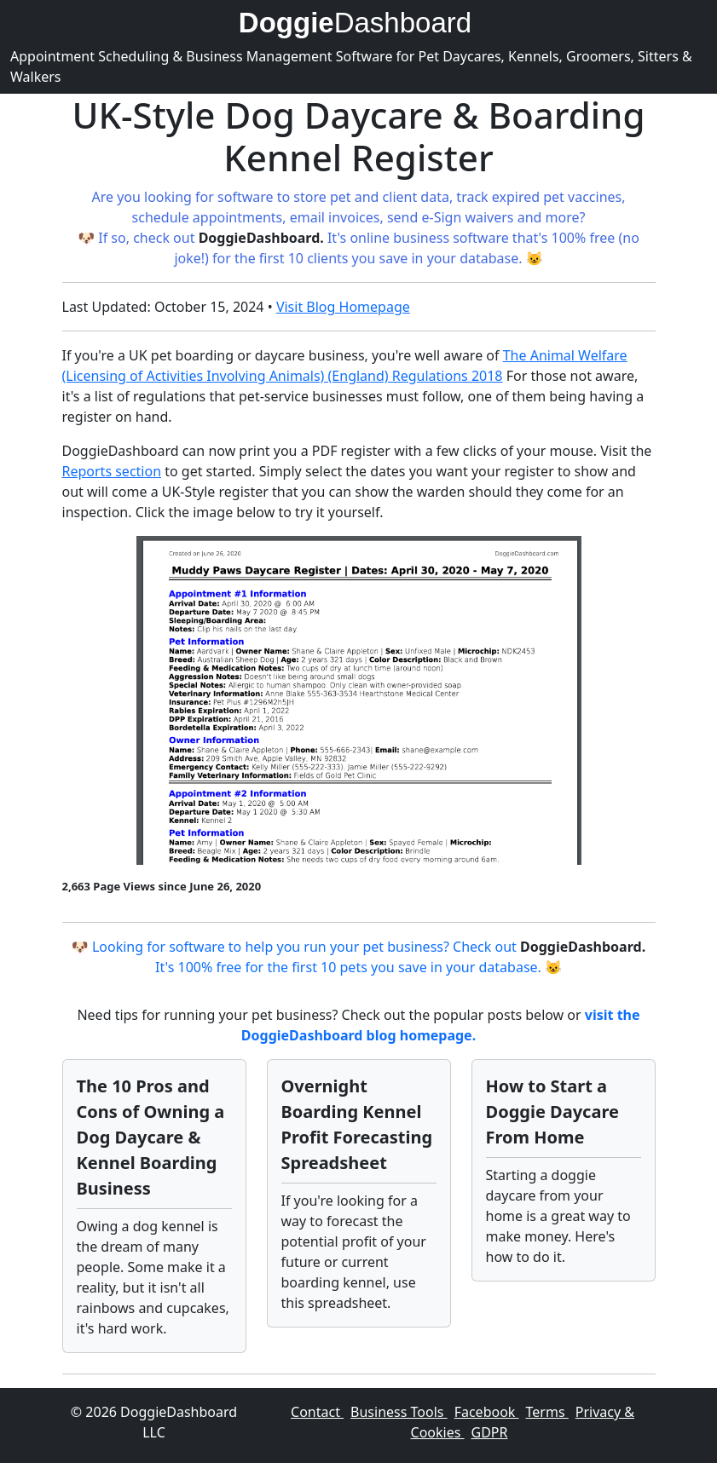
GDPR (489, 1432)
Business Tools (399, 1412)
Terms (547, 1412)
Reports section (112, 471)
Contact (317, 1412)
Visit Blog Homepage (343, 306)
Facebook (486, 1412)
